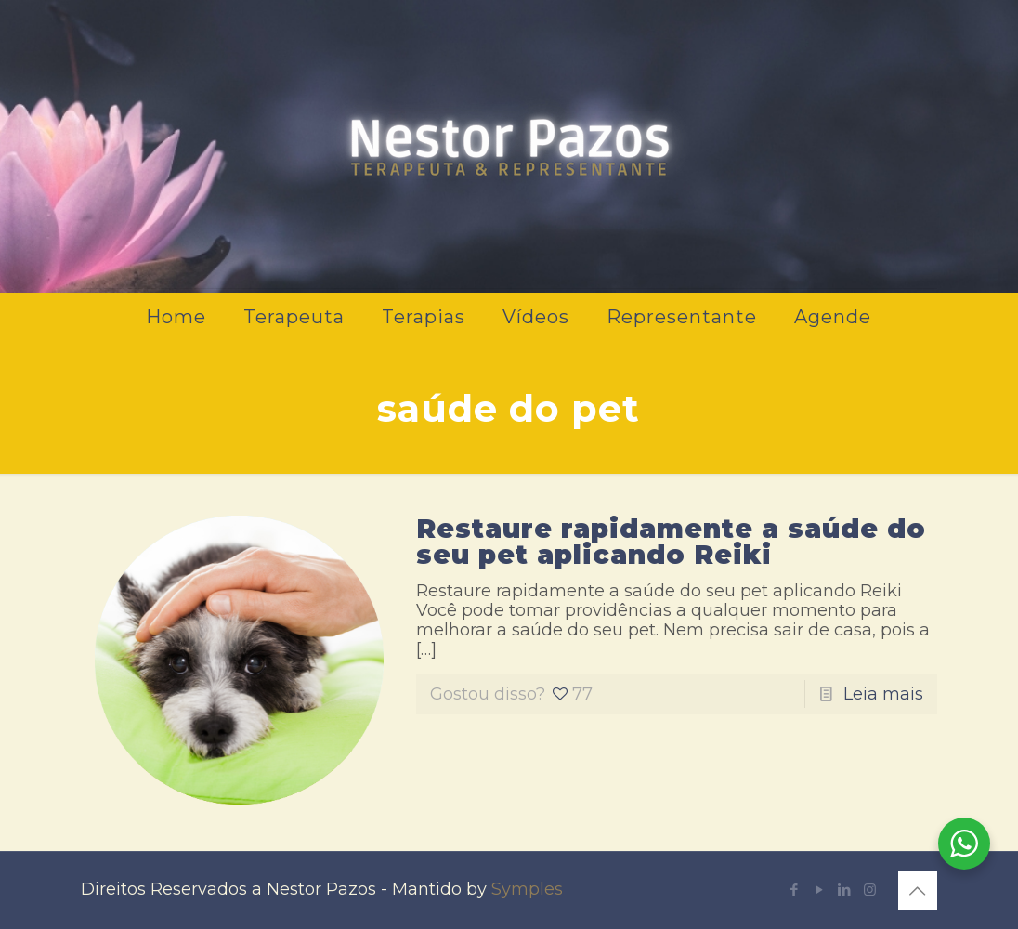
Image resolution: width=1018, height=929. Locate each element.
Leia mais (883, 694)
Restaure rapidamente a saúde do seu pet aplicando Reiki (671, 541)
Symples (527, 889)
